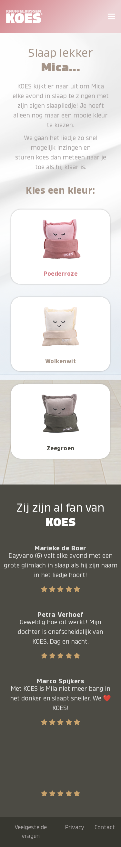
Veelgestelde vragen (31, 831)
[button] (111, 16)
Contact (105, 827)
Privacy (74, 827)
